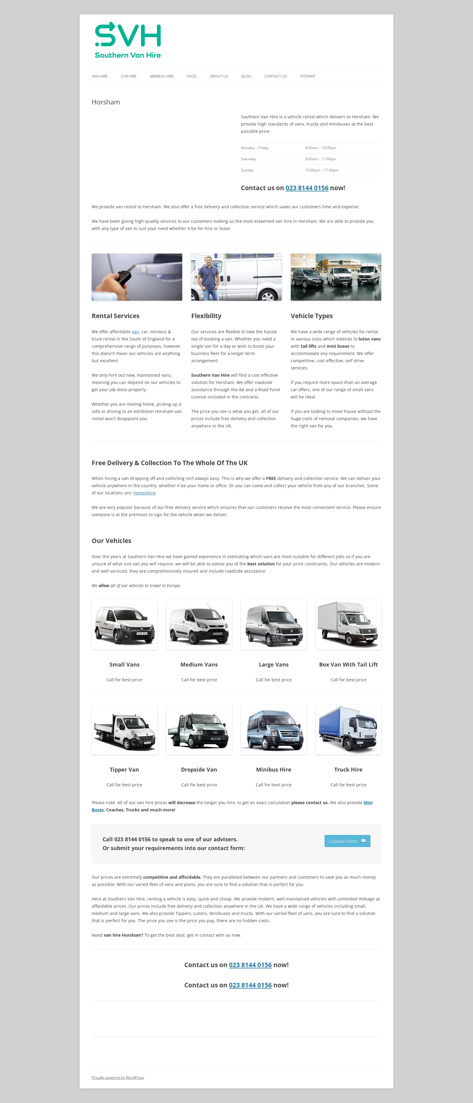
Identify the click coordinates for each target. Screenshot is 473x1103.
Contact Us (275, 76)
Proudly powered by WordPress (118, 1077)
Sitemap (307, 76)
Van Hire (100, 76)
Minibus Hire (162, 76)
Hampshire (144, 493)
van (135, 331)
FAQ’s (192, 76)
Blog (246, 76)
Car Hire (129, 76)
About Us (219, 76)
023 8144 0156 (307, 188)
